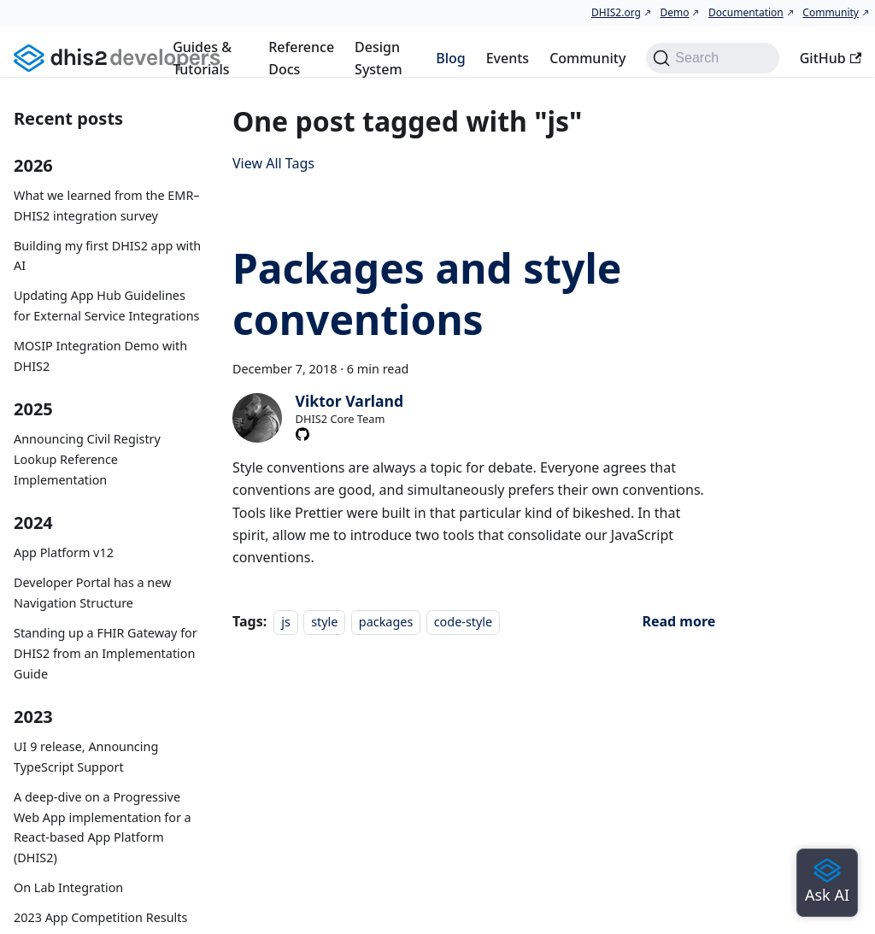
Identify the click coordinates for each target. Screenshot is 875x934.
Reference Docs (301, 58)
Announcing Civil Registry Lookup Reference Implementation (87, 459)
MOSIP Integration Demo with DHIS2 (100, 356)
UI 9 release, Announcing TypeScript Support (86, 756)
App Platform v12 (64, 552)
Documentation (746, 12)
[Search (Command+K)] (712, 58)
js (286, 622)
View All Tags (273, 163)
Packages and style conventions (426, 293)
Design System (378, 58)
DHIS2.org (616, 12)
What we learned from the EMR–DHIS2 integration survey (107, 205)
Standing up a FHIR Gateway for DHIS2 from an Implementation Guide (105, 653)
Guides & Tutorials (202, 58)
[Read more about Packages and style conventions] (678, 621)
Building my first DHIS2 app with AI (107, 256)
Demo (674, 12)
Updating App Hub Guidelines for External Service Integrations (106, 305)
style (324, 622)
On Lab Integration (68, 887)
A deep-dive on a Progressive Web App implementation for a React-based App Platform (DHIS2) (102, 827)
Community (830, 12)
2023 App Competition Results (100, 917)
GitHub (830, 58)
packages (386, 622)
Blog (450, 58)
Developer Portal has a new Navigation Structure (92, 592)
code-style (463, 622)
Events (507, 58)
